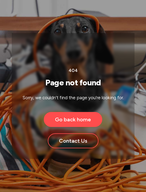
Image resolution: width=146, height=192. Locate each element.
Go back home (73, 119)
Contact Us (73, 141)
